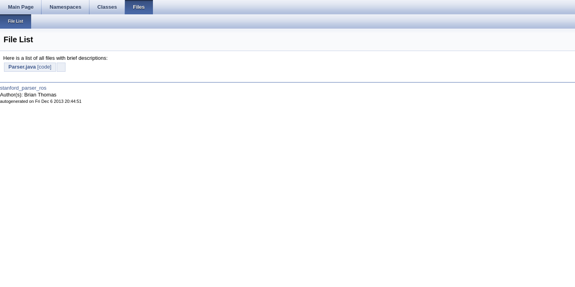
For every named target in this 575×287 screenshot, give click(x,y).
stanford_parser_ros (23, 88)
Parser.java (22, 67)
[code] (44, 67)
